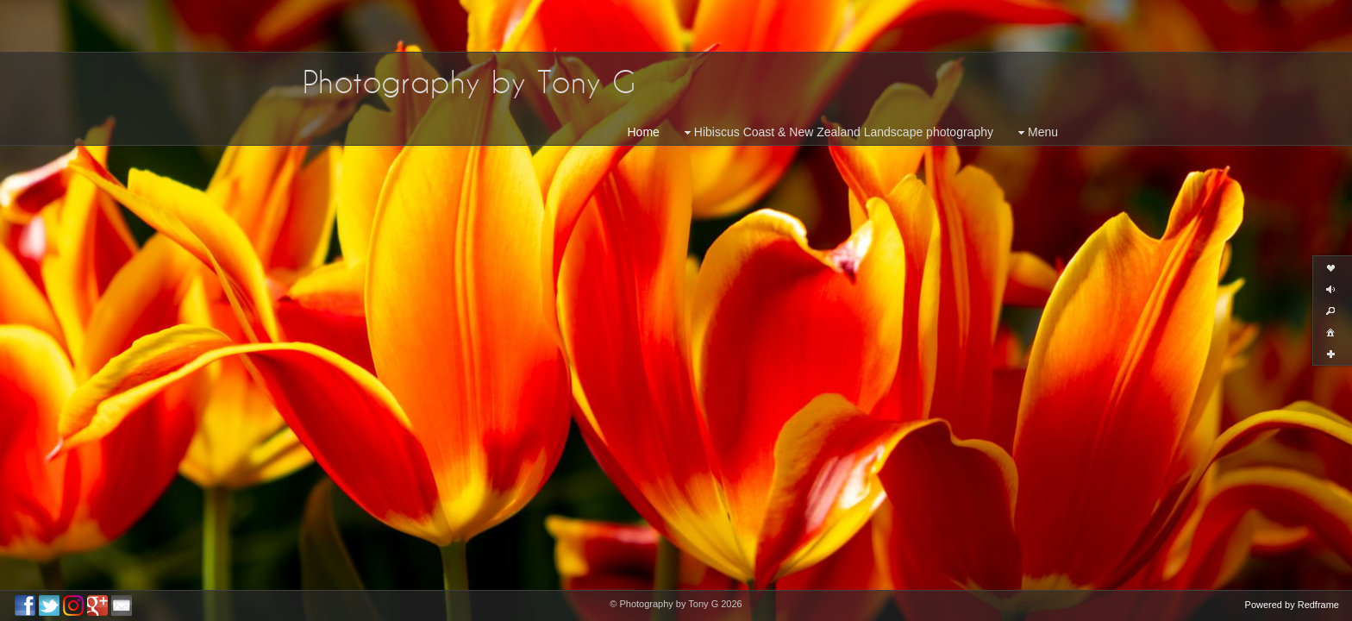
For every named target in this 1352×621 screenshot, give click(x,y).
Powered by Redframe (1292, 604)
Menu (1036, 132)
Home (644, 132)
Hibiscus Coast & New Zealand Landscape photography (836, 132)
